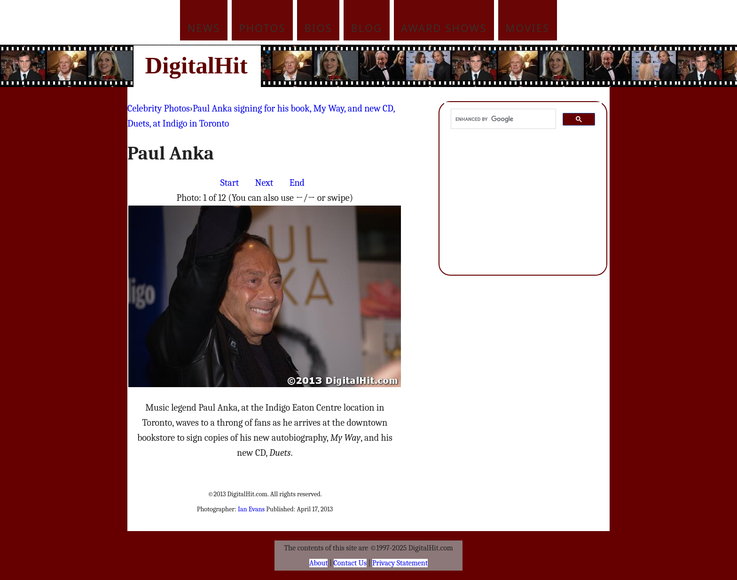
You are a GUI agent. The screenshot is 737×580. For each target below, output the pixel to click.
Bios (318, 28)
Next (264, 182)
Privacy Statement (400, 563)
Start (229, 182)
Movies (527, 28)
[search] (502, 119)
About (318, 563)
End (297, 182)
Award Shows (443, 28)
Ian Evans (251, 509)
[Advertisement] (432, 66)
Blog (367, 28)
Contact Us (350, 563)
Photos (262, 28)
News (204, 28)
